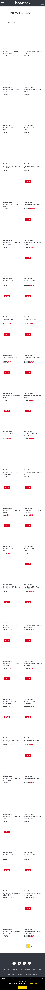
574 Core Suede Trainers (31, 740)
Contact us (15, 969)
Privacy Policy (11, 974)
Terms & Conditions (24, 974)
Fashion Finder (37, 969)
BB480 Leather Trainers (10, 357)
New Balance (7, 49)
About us (6, 969)
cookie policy (33, 983)
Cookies (35, 974)
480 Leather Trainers (9, 434)
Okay (22, 987)
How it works (25, 969)
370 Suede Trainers (8, 319)
